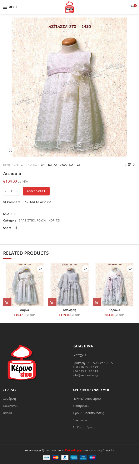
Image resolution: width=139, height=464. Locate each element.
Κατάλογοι (10, 406)
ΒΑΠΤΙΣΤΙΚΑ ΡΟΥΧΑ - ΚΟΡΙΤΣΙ (60, 165)
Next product (134, 165)
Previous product (125, 165)
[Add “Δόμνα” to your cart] (7, 302)
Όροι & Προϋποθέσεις (88, 413)
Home (7, 165)
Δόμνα (24, 310)
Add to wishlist (40, 202)
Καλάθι (8, 413)
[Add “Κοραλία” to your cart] (97, 302)
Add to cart (36, 191)
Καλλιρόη (69, 310)
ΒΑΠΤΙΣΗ (19, 165)
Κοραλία (114, 310)
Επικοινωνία (81, 420)
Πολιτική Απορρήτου (87, 399)
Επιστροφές (81, 406)
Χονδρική (9, 399)
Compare (13, 202)
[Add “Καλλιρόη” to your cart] (52, 302)
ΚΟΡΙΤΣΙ (33, 165)
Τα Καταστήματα (84, 427)
